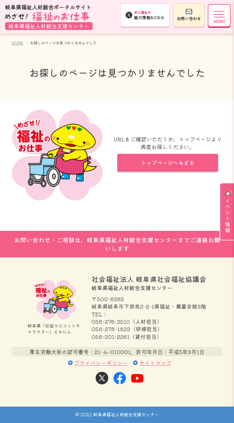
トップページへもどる (168, 162)
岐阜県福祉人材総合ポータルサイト (49, 16)
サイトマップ (155, 363)
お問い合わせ (189, 18)
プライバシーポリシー (101, 363)
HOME (17, 42)
